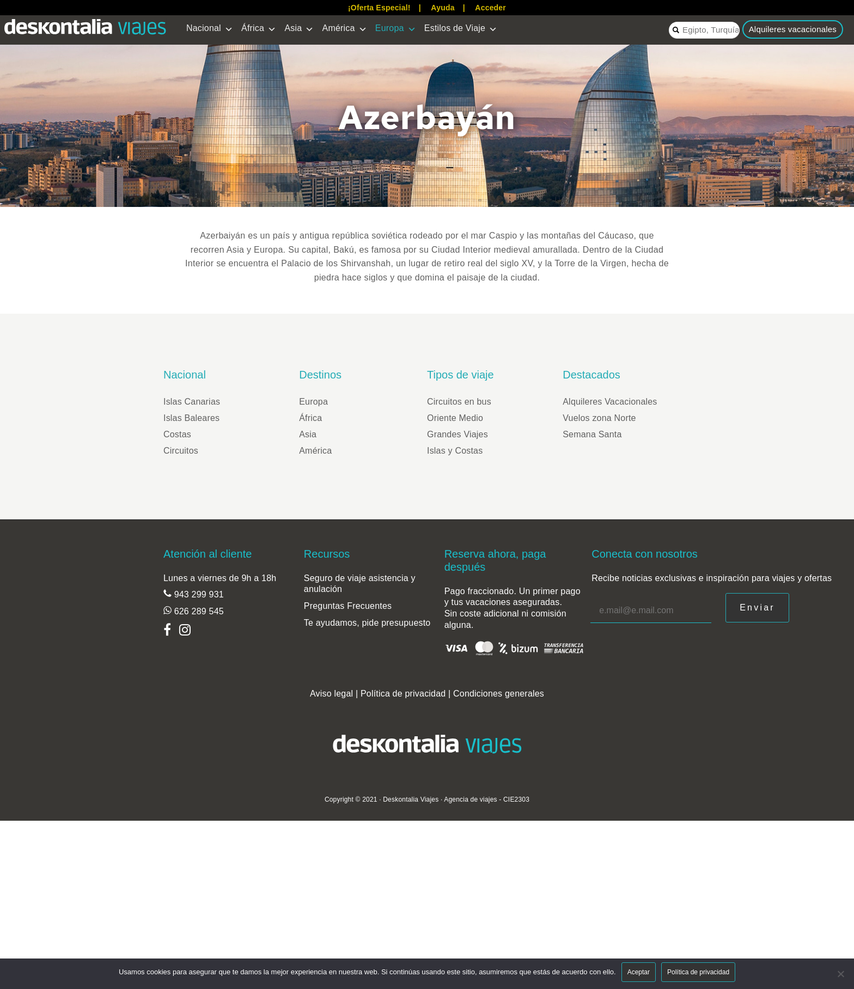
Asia (299, 28)
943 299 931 (198, 594)
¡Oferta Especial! (379, 7)
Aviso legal (331, 693)
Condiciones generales (498, 693)
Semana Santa (592, 434)
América (344, 28)
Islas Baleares (191, 418)
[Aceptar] (840, 973)
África (258, 28)
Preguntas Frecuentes (348, 606)
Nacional (209, 28)
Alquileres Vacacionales (610, 401)
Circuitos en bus (459, 401)
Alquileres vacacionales (793, 29)
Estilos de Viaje (461, 28)
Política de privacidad (403, 693)
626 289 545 (198, 611)
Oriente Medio (455, 418)
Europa (395, 28)
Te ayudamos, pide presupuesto (367, 622)
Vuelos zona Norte (599, 418)
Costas (177, 434)
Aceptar (638, 972)
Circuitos (180, 450)
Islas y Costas (455, 450)
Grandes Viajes (457, 434)
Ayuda (442, 7)
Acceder (490, 7)
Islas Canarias (191, 401)
